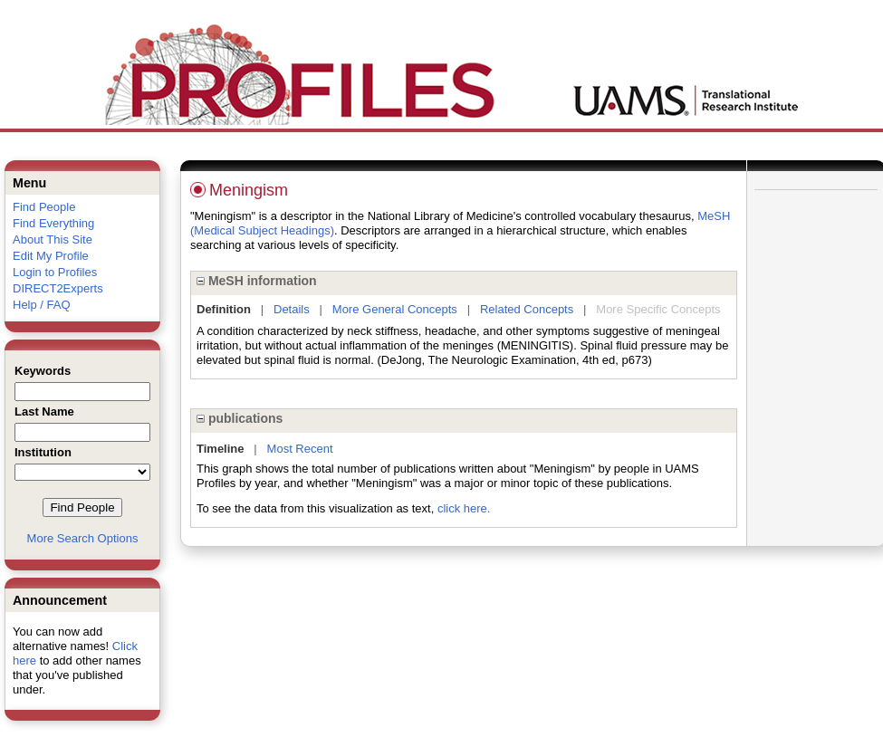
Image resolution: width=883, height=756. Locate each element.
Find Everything (53, 223)
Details (292, 309)
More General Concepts (394, 309)
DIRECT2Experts (58, 288)
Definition (224, 309)
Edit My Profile (51, 256)
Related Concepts (526, 309)
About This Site (52, 239)
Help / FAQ (42, 304)
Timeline (221, 448)
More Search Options (83, 538)
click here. (464, 508)
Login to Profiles (55, 272)
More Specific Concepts (658, 309)
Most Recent (300, 448)
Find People (44, 207)
